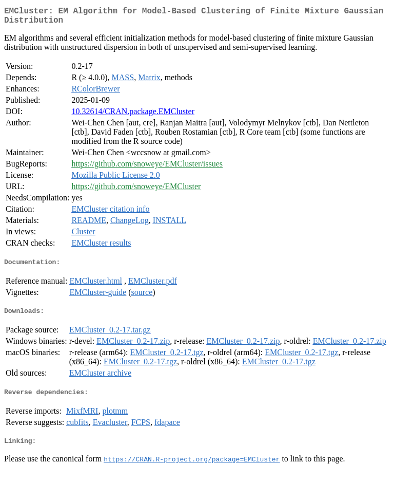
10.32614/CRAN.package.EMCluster (132, 115)
